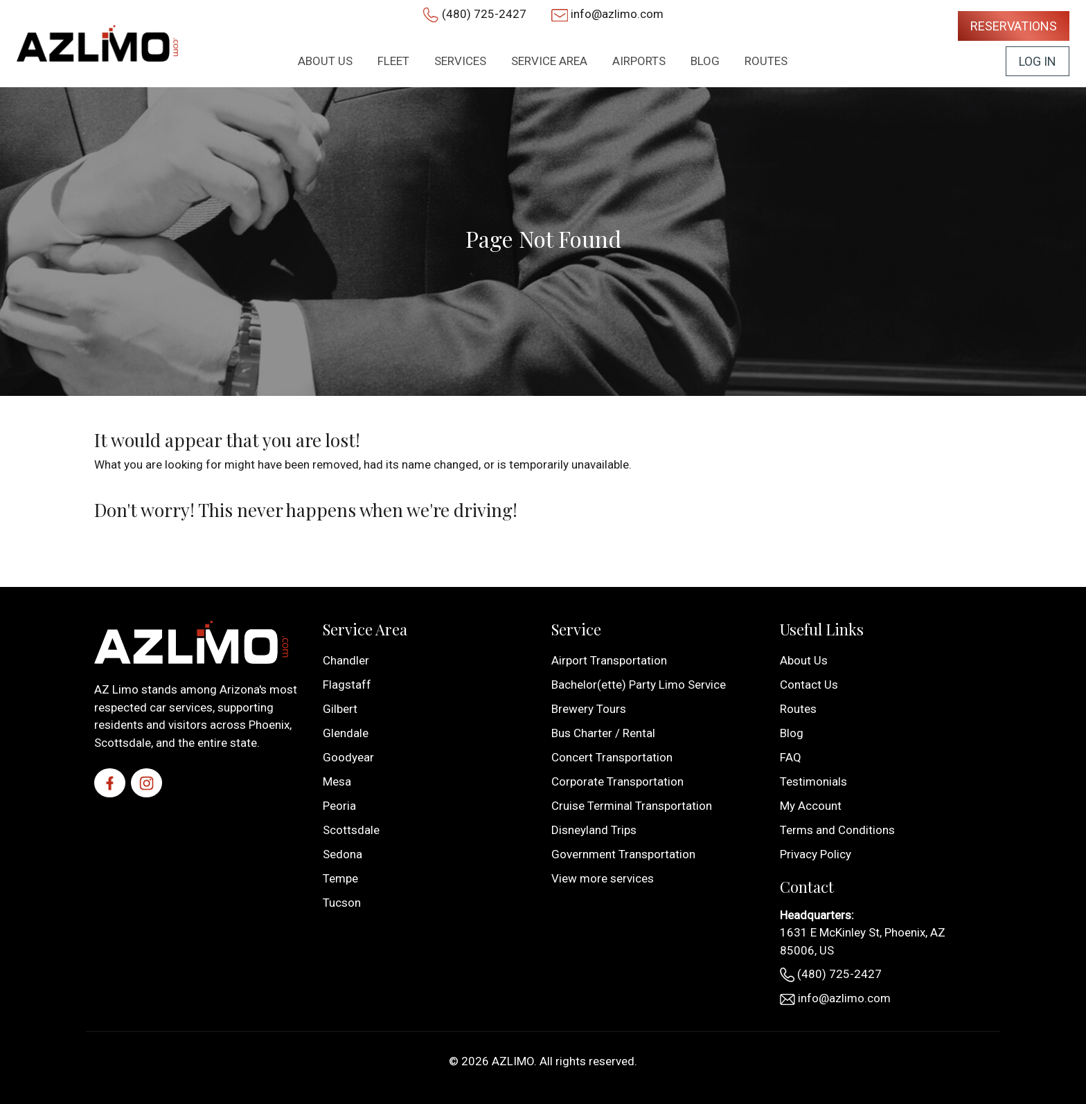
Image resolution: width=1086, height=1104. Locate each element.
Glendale (345, 733)
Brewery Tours (588, 709)
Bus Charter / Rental (603, 733)
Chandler (346, 660)
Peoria (339, 806)
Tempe (340, 878)
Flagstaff (347, 684)
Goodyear (348, 757)
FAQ (790, 757)
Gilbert (340, 709)
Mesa (337, 781)
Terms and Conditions (837, 830)
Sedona (342, 854)
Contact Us (809, 684)
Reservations (1013, 26)
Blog (791, 733)
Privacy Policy (815, 854)
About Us (804, 660)
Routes (798, 709)
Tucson (342, 903)
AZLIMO (513, 1061)
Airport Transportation (609, 660)
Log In (1037, 61)
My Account (811, 806)
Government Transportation (623, 854)
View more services (602, 878)
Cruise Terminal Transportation (631, 806)
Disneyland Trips (594, 830)
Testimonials (813, 781)
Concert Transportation (612, 757)
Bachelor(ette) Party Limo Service (638, 684)
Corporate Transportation (617, 781)
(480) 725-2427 (484, 14)
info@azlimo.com (617, 14)
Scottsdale (351, 830)
